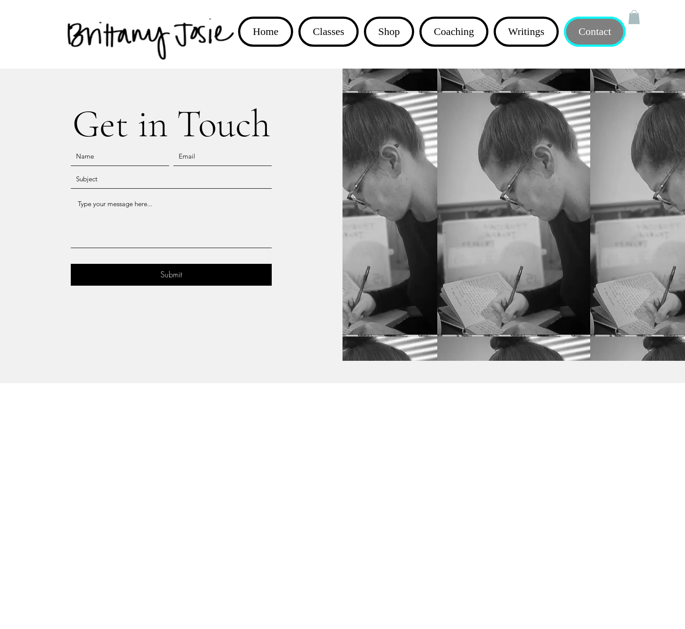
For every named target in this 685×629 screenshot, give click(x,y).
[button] (634, 17)
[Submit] (171, 275)
